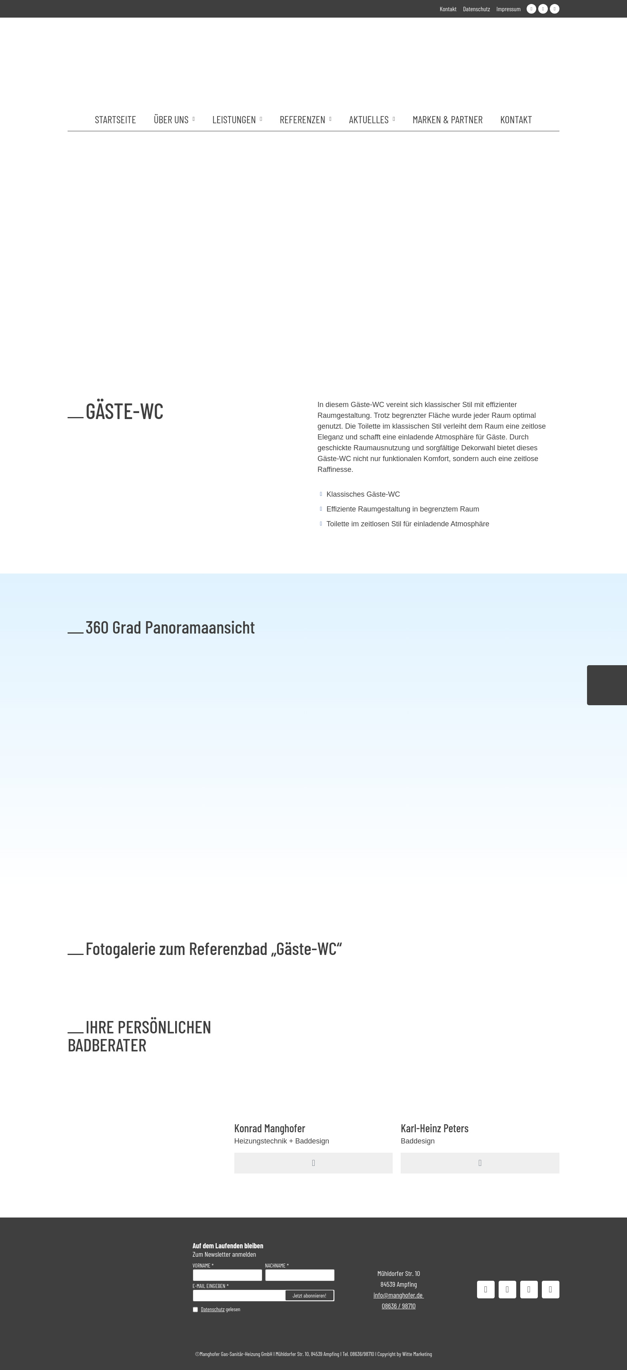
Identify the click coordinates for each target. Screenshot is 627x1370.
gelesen (221, 1309)
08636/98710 (362, 1353)
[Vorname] (227, 1275)
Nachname (275, 1265)
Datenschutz (213, 1309)
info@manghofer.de (398, 1294)
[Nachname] (300, 1275)
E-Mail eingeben (209, 1286)
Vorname (202, 1265)
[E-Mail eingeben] (264, 1296)
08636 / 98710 (399, 1305)
